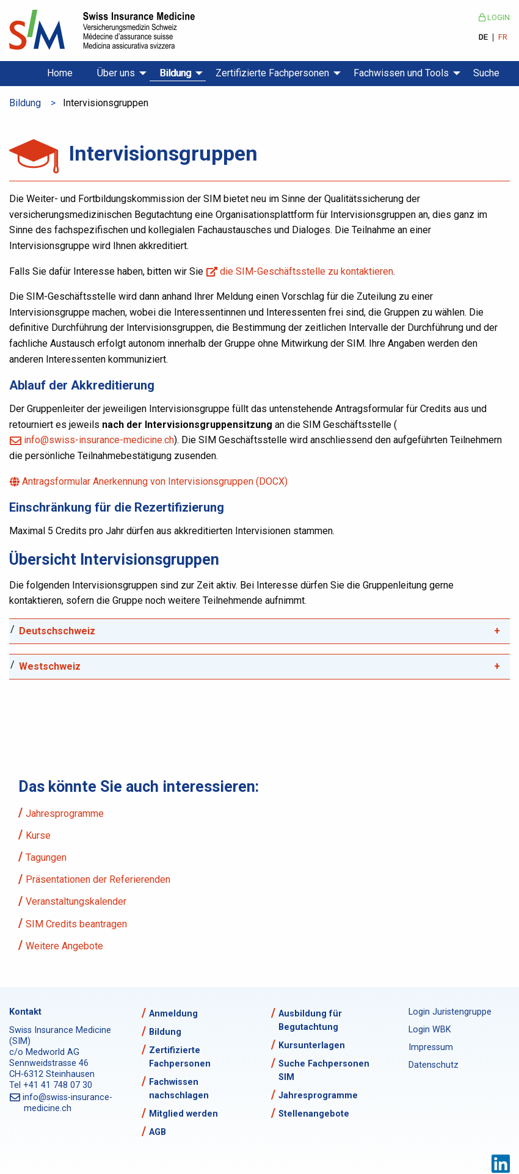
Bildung (175, 73)
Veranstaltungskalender (76, 901)
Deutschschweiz (57, 631)
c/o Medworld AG (44, 1052)
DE (483, 38)
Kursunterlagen (311, 1045)
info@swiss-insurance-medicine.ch (99, 440)
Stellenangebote (313, 1114)
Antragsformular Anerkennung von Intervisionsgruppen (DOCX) (156, 481)
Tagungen (46, 857)
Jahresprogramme (65, 813)
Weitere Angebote (64, 946)
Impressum (430, 1047)
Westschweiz (50, 666)
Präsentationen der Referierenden (98, 879)
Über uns (116, 73)
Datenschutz (433, 1065)
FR (502, 38)
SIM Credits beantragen (76, 924)
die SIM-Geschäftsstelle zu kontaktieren (306, 271)
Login (494, 17)
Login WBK (429, 1029)
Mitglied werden (183, 1114)
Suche (486, 73)
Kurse (38, 835)
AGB (157, 1132)
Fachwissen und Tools (401, 73)
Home (60, 73)
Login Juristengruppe (437, 1012)
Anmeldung (173, 1014)
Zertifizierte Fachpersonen (272, 73)
